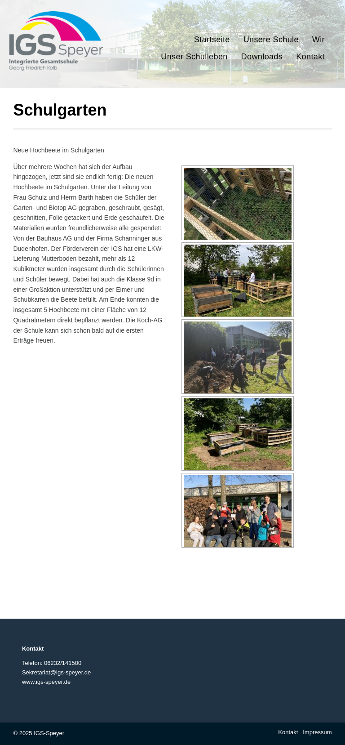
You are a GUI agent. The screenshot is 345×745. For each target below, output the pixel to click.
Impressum (317, 732)
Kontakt (288, 732)
